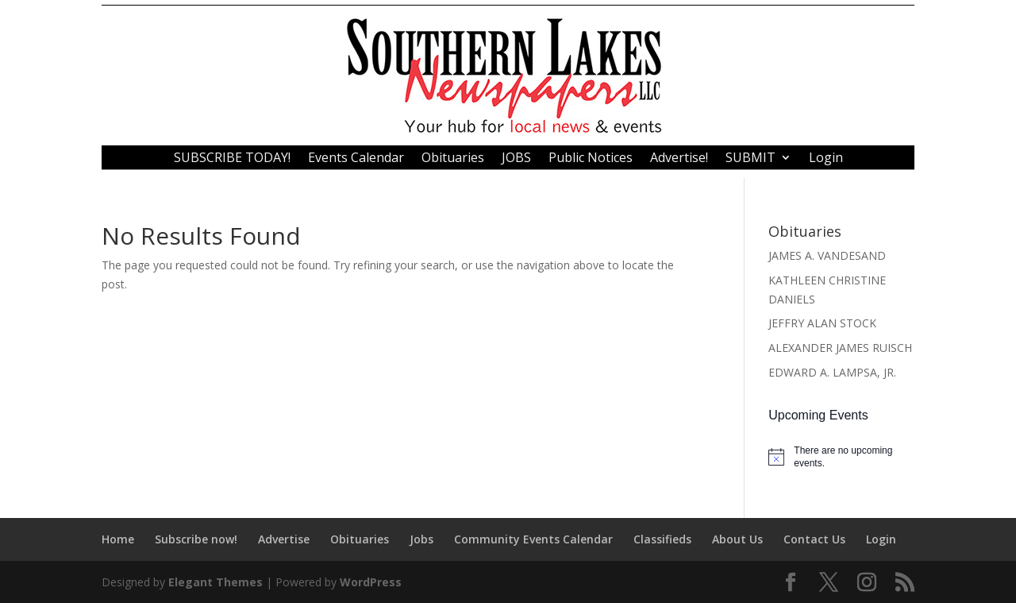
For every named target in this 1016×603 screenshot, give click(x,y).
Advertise (284, 539)
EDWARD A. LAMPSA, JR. (832, 372)
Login (826, 159)
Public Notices (590, 159)
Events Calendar (356, 159)
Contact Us (814, 539)
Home (118, 539)
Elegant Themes (215, 581)
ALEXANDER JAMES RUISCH (840, 347)
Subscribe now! (196, 539)
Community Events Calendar (533, 539)
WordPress (371, 581)
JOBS (516, 159)
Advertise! (679, 159)
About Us (737, 539)
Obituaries (452, 159)
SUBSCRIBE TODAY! (232, 159)
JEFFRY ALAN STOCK (822, 322)
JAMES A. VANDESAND (827, 255)
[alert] (841, 457)
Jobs (421, 539)
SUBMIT (750, 159)
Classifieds (662, 539)
